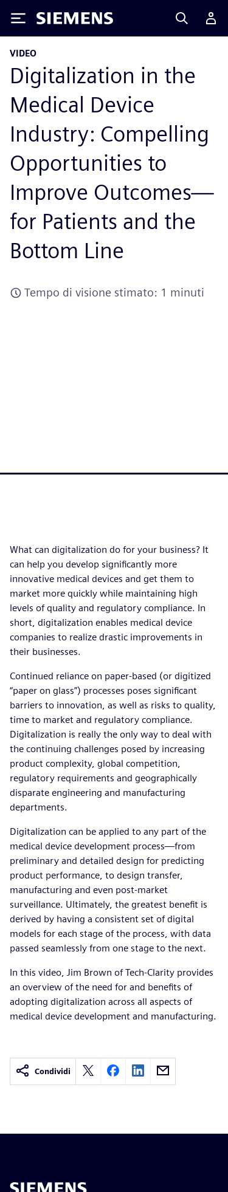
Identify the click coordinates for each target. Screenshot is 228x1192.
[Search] (182, 18)
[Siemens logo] (74, 18)
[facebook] (113, 1071)
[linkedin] (138, 1071)
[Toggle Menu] (18, 18)
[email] (163, 1071)
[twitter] (88, 1071)
